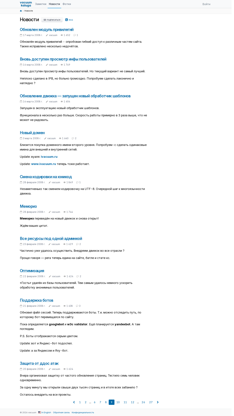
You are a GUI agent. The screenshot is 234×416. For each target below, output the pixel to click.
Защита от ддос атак (39, 363)
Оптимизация (32, 270)
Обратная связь (61, 412)
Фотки (67, 4)
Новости (54, 4)
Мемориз (28, 206)
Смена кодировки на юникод (46, 176)
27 (151, 402)
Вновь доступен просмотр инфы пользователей (63, 59)
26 (143, 402)
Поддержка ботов (36, 300)
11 (125, 402)
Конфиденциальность (83, 412)
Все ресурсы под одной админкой (51, 238)
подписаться (52, 19)
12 (132, 402)
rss (69, 19)
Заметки (40, 4)
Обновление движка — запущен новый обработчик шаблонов (75, 95)
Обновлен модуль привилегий (46, 29)
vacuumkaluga (26, 4)
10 (118, 402)
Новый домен (32, 132)
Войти (206, 4)
